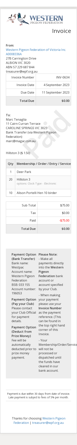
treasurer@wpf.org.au (48, 423)
